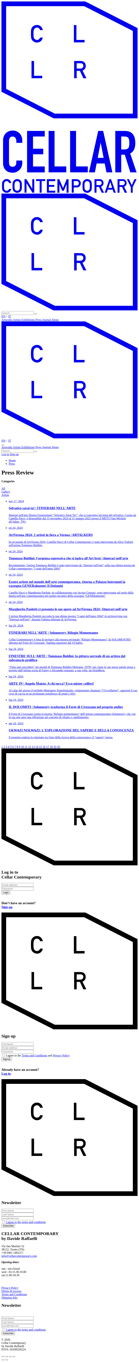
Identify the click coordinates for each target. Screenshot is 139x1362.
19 (54, 746)
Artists (17, 319)
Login (6, 892)
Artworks (7, 319)
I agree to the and (38, 1055)
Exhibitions (28, 319)
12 (29, 746)
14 (36, 746)
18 (51, 746)
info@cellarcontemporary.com (19, 1256)
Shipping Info (9, 1297)
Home (12, 460)
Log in (5, 454)
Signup (6, 1059)
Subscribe (8, 1225)
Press (38, 319)
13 (33, 746)
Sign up (14, 454)
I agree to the (26, 1222)
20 (58, 746)
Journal (46, 319)
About (55, 319)
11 (26, 746)
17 (47, 746)
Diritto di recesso (11, 1291)
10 (22, 746)
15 (40, 746)
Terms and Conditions (34, 1055)
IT (9, 316)
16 (44, 746)
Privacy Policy (61, 1055)
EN (3, 316)
